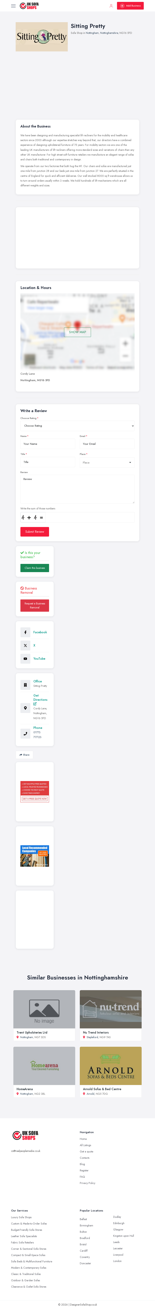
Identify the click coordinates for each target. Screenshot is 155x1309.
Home (83, 1139)
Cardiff (84, 1251)
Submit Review (34, 531)
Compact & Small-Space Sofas (28, 1255)
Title (22, 454)
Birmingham (86, 1225)
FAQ (82, 1177)
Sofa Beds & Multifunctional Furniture (31, 1261)
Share (24, 755)
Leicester (118, 1248)
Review (24, 472)
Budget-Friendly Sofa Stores (26, 1230)
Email (82, 436)
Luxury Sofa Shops (21, 1217)
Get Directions (40, 699)
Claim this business (35, 568)
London (117, 1261)
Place (83, 454)
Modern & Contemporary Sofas (28, 1268)
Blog (82, 1164)
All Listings (85, 1145)
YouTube (39, 658)
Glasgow (118, 1229)
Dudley (117, 1217)
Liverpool (118, 1255)
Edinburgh (118, 1223)
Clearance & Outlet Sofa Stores (28, 1287)
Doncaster (85, 1263)
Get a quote (86, 1151)
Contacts (84, 1158)
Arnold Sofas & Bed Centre (102, 1089)
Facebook (40, 632)
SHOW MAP (77, 332)
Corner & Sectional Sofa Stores (28, 1249)
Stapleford (92, 1037)
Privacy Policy (87, 1183)
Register (84, 1170)
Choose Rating (28, 418)
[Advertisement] (77, 239)
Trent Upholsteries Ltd (32, 1032)
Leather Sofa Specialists (24, 1236)
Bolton (83, 1232)
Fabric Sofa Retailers (22, 1242)
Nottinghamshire (109, 33)
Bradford (85, 1238)
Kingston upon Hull (123, 1236)
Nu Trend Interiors (96, 1032)
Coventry (85, 1257)
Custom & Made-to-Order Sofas (29, 1223)
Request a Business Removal (35, 605)
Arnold (90, 1094)
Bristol (83, 1244)
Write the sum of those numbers (37, 508)
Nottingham (92, 33)
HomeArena (25, 1089)
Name (23, 436)
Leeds (116, 1242)
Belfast (83, 1219)
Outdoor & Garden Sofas (25, 1280)
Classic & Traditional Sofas (26, 1274)
